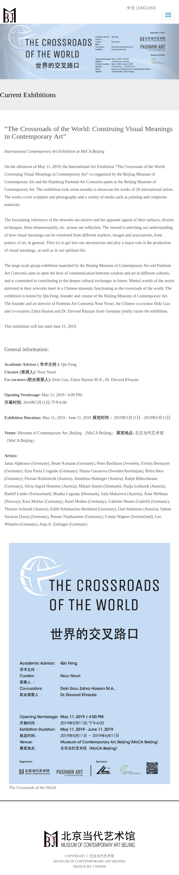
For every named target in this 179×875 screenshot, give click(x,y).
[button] (13, 49)
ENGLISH (147, 8)
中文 (131, 8)
